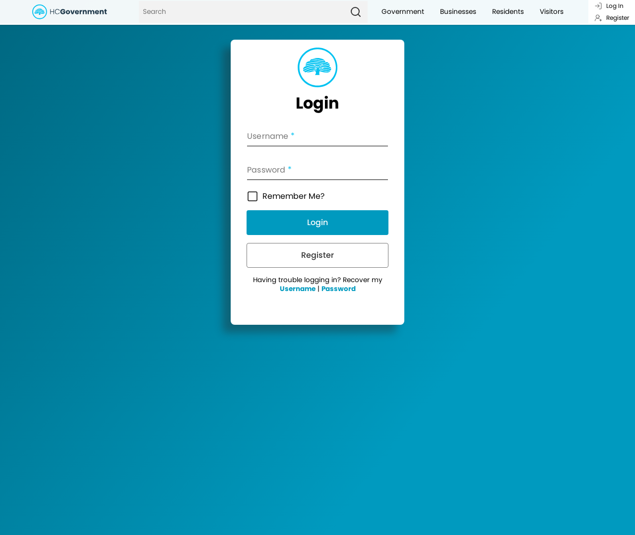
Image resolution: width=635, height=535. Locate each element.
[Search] (241, 12)
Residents (508, 11)
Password (338, 289)
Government (402, 11)
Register (611, 17)
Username (298, 289)
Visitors (552, 11)
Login (317, 222)
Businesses (458, 11)
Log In (609, 5)
